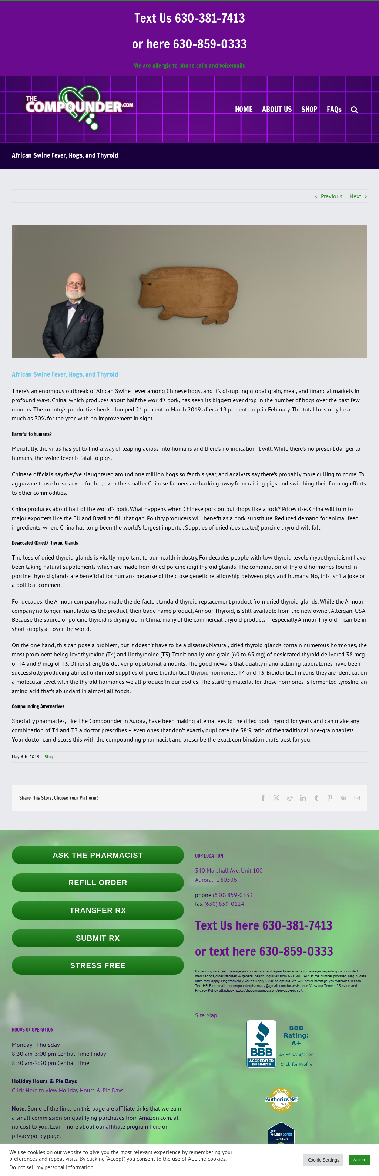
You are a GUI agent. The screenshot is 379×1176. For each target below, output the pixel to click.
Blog (48, 756)
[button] (354, 109)
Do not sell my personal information (51, 1167)
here (155, 1126)
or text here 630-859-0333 (264, 951)
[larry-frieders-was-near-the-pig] (189, 291)
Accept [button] (359, 1159)
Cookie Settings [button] (323, 1160)
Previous (331, 196)
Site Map (206, 1015)
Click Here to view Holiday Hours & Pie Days (68, 1090)
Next (355, 196)
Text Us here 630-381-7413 (263, 925)
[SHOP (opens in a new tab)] (309, 109)
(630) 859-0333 (233, 894)
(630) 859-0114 (224, 903)
